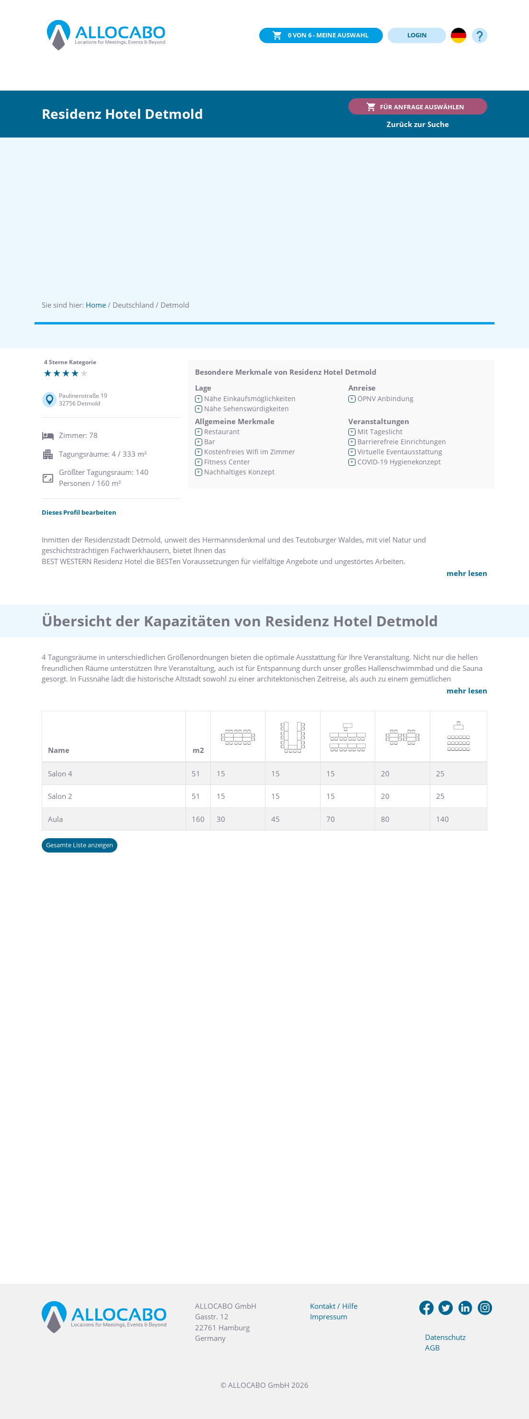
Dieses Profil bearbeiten (79, 512)
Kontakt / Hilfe (333, 1306)
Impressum (328, 1316)
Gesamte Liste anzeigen (79, 845)
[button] (509, 1371)
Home (96, 305)
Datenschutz (445, 1337)
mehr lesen (467, 573)
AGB (432, 1347)
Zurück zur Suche (418, 124)
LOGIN (417, 35)
